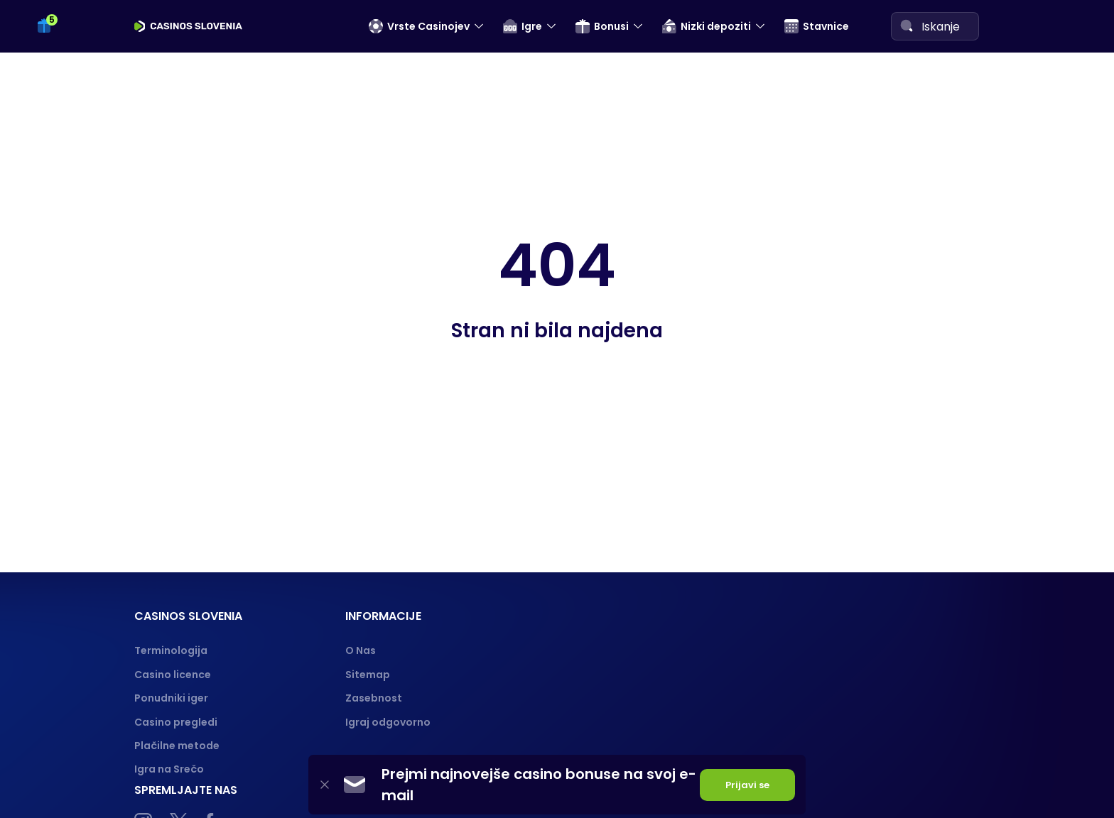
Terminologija (170, 650)
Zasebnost (373, 698)
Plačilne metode (177, 745)
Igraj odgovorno (388, 722)
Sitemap (367, 674)
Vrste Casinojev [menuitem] (419, 26)
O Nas (360, 650)
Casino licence (172, 674)
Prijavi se (747, 785)
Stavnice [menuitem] (816, 26)
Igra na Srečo (169, 769)
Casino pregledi (175, 722)
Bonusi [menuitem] (602, 26)
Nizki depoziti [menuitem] (706, 26)
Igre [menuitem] (522, 26)
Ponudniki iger (171, 698)
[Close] (324, 785)
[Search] (906, 25)
